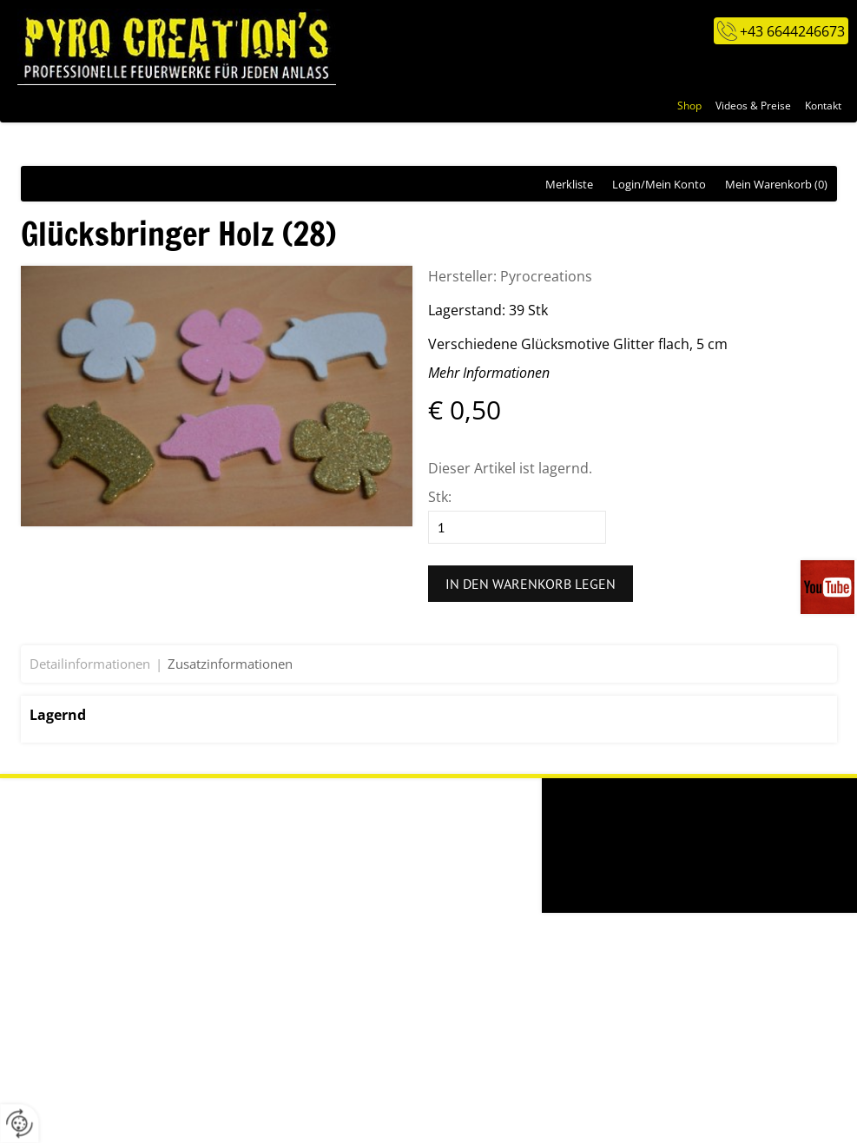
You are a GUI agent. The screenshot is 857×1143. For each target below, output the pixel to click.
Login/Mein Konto (659, 184)
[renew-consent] (19, 1123)
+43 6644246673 (792, 31)
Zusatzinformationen (230, 663)
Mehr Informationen (489, 372)
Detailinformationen (90, 663)
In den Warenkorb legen (530, 583)
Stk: (440, 496)
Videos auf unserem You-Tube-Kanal (829, 587)
